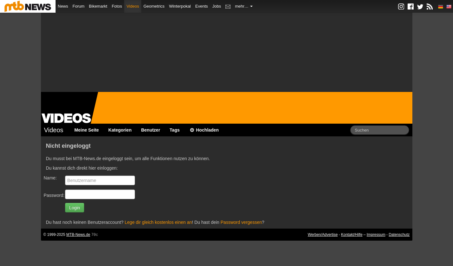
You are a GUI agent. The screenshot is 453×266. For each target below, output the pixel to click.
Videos (132, 6)
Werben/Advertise (322, 234)
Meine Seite (86, 130)
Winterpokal (180, 6)
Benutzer (150, 130)
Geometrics (153, 6)
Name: (50, 177)
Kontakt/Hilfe (351, 234)
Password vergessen (241, 222)
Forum (79, 6)
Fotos (117, 6)
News (63, 6)
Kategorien (119, 130)
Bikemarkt (98, 6)
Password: (54, 195)
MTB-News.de (78, 234)
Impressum (376, 234)
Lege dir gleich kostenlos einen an (158, 222)
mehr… (244, 6)
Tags (175, 130)
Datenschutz (399, 234)
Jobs (216, 6)
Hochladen (204, 130)
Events (201, 6)
